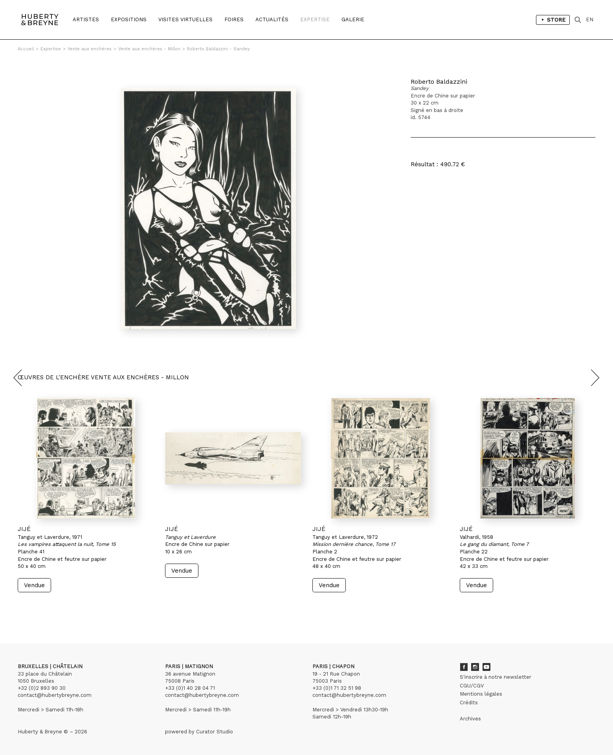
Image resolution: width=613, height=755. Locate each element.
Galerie (352, 19)
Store (552, 20)
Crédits (469, 702)
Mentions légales (481, 694)
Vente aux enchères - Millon (149, 48)
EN (589, 19)
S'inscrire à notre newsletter (495, 677)
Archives (470, 719)
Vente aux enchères (90, 48)
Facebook (464, 667)
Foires (234, 19)
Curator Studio (214, 732)
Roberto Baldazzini (439, 81)
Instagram (475, 667)
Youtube (486, 667)
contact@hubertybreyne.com (55, 695)
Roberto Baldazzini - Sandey (218, 48)
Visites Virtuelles (185, 19)
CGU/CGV (472, 686)
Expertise (315, 19)
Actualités (271, 19)
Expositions (129, 19)
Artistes (86, 19)
